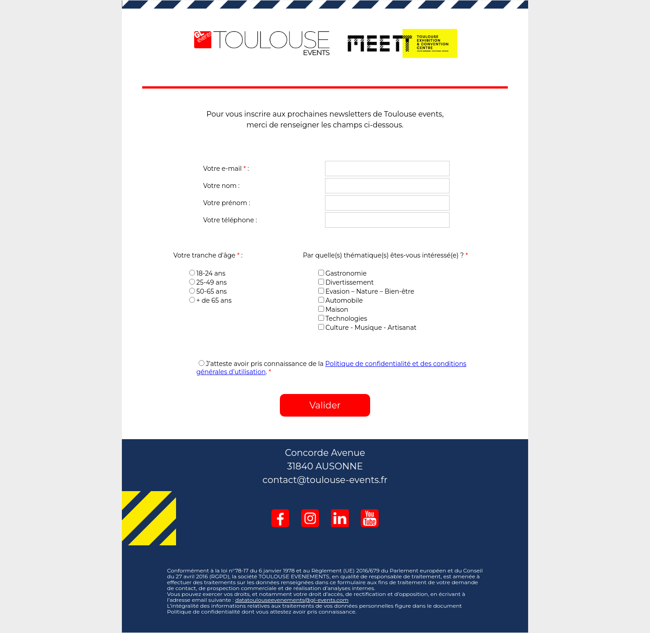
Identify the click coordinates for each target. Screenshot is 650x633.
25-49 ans (208, 282)
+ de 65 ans (210, 300)
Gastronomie (342, 273)
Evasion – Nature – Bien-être (366, 291)
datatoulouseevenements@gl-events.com (291, 599)
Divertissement (346, 282)
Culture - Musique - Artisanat (367, 328)
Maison (333, 309)
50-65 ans (208, 291)
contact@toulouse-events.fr (325, 479)
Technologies (342, 318)
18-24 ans (207, 273)
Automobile (340, 300)
